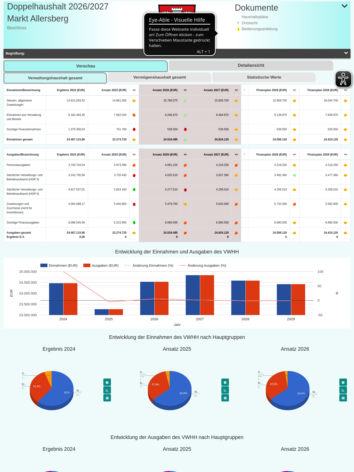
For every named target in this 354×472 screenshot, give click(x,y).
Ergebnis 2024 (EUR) (71, 90)
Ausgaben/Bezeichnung (23, 154)
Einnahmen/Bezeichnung (23, 90)
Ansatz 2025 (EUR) (113, 90)
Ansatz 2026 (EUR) (164, 90)
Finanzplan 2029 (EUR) (323, 90)
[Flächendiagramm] (107, 397)
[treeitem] (292, 17)
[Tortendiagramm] (107, 382)
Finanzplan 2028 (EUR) (271, 90)
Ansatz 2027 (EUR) (216, 90)
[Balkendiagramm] (107, 390)
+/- (134, 90)
